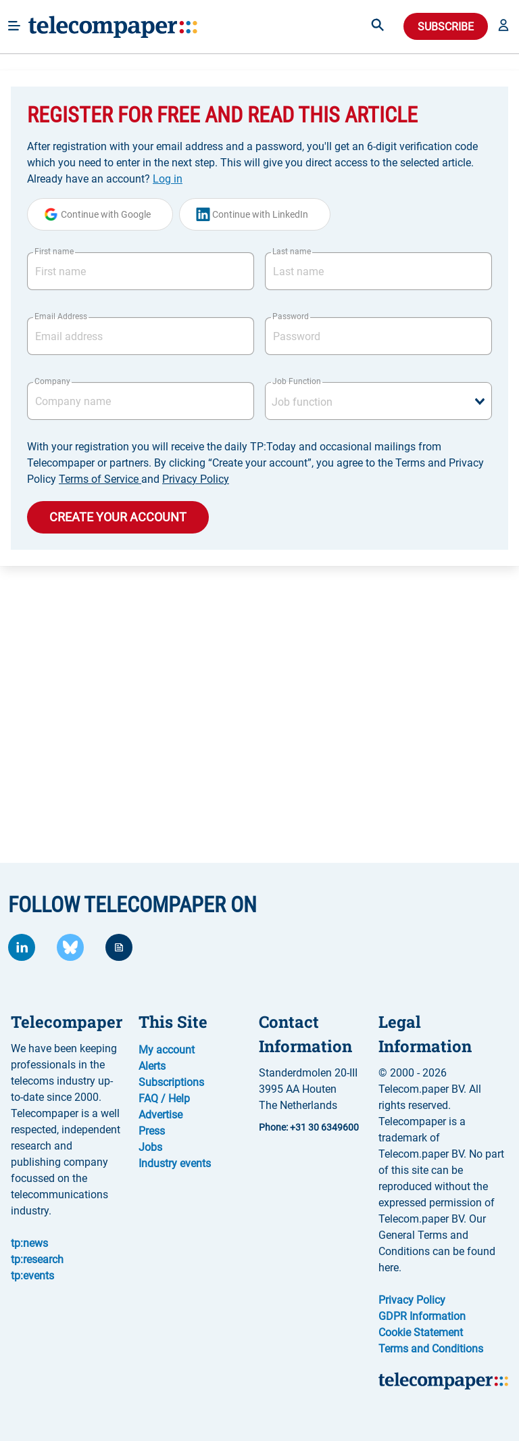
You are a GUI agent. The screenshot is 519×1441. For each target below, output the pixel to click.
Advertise (160, 1114)
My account (167, 1049)
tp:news (29, 1243)
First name (54, 251)
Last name (291, 251)
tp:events (32, 1275)
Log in (167, 178)
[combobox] (378, 401)
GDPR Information (422, 1316)
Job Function (296, 381)
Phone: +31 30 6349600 (309, 1127)
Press (152, 1131)
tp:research (37, 1259)
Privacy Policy (195, 479)
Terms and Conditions (430, 1348)
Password (290, 316)
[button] (503, 26)
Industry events (175, 1163)
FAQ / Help (164, 1098)
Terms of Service (100, 479)
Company (52, 381)
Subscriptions (171, 1082)
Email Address (60, 316)
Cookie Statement (420, 1332)
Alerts (152, 1066)
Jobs (150, 1147)
